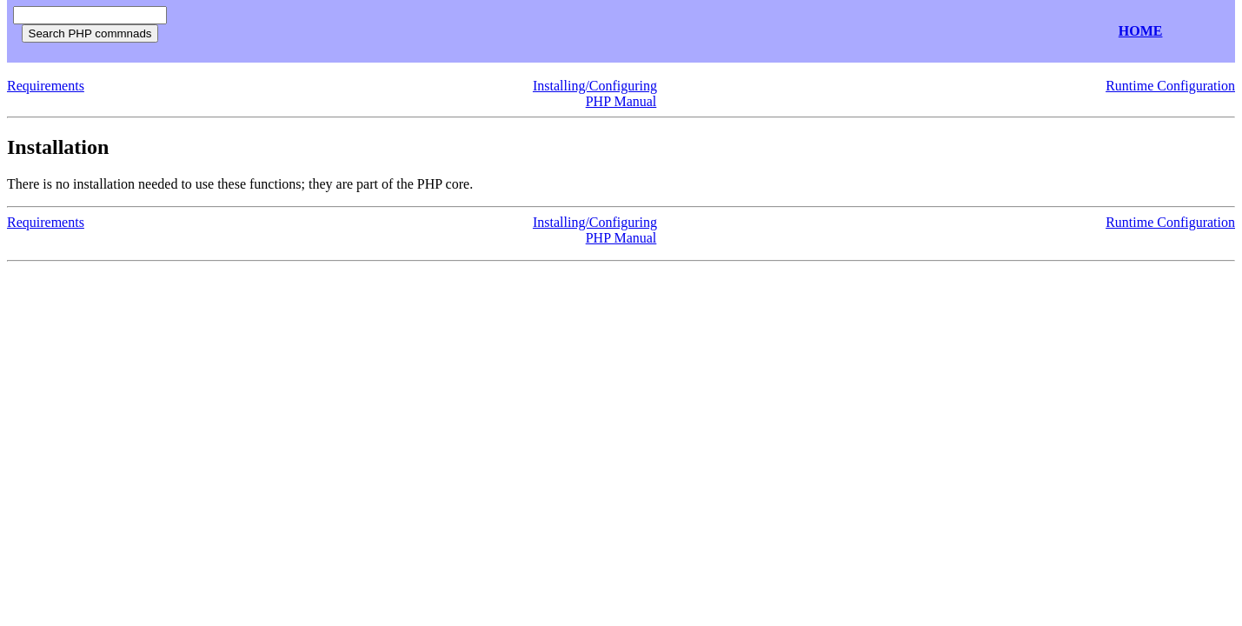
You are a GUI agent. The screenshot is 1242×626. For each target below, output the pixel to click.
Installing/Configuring (595, 85)
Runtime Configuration (1170, 85)
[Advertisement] (380, 31)
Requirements (45, 85)
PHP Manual (621, 101)
